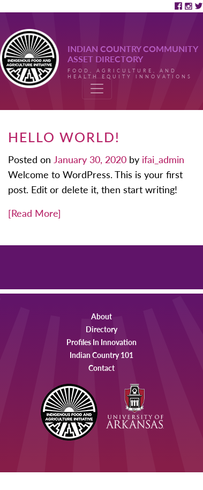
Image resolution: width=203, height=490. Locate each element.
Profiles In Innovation (101, 342)
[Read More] (34, 213)
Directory (101, 329)
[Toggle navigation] (97, 88)
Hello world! (64, 136)
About (101, 316)
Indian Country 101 (101, 354)
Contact (101, 367)
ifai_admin (161, 159)
